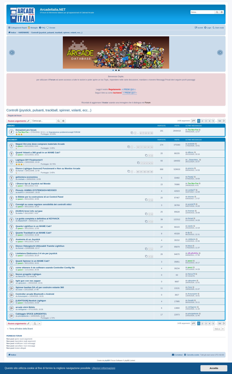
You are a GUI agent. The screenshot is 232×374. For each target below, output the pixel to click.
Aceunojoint (22, 296)
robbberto (191, 239)
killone (20, 162)
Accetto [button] (214, 368)
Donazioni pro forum (26, 130)
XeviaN (190, 300)
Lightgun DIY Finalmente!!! (29, 160)
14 (151, 147)
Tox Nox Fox (23, 132)
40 (138, 172)
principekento (23, 316)
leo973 (20, 192)
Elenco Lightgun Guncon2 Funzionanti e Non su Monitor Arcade (48, 168)
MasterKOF (22, 221)
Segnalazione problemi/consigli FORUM (64, 132)
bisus (190, 246)
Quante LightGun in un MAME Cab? (34, 226)
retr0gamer (22, 309)
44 (151, 172)
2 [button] (202, 120)
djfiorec (190, 152)
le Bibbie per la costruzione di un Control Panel (39, 197)
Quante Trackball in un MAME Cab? (33, 233)
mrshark (21, 179)
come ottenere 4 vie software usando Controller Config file (45, 267)
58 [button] (219, 120)
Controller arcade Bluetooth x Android (35, 294)
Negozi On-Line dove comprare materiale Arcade (40, 144)
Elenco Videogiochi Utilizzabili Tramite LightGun (40, 246)
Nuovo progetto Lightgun (28, 274)
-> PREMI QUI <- (128, 89)
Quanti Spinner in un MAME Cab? (32, 261)
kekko (20, 213)
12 (144, 147)
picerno (191, 168)
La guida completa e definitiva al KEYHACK (37, 218)
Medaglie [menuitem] (34, 28)
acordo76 (191, 204)
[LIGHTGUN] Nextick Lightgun (31, 300)
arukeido (191, 144)
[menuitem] (42, 28)
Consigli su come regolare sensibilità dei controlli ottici (44, 204)
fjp (189, 232)
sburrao (191, 197)
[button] (193, 121)
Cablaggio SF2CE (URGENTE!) (31, 314)
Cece (20, 290)
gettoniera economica (27, 177)
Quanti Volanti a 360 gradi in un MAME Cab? (38, 152)
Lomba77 (191, 190)
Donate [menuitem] (52, 28)
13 (148, 147)
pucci (20, 146)
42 (144, 172)
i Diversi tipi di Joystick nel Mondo (33, 183)
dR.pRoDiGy (193, 253)
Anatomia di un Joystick (28, 239)
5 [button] (213, 120)
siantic (190, 226)
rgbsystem (22, 283)
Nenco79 (21, 276)
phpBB (107, 360)
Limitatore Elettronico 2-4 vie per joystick (36, 253)
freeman (191, 211)
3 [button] (206, 120)
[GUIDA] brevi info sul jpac (29, 211)
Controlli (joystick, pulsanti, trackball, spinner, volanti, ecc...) (48, 110)
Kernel (20, 171)
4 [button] (209, 120)
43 (148, 172)
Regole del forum (15, 116)
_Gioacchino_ (193, 160)
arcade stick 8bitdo (25, 307)
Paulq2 (190, 177)
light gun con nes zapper (28, 281)
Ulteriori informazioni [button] (103, 368)
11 (141, 147)
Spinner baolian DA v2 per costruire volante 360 (40, 287)
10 (151, 133)
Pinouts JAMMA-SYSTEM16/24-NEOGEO (36, 190)
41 (141, 172)
